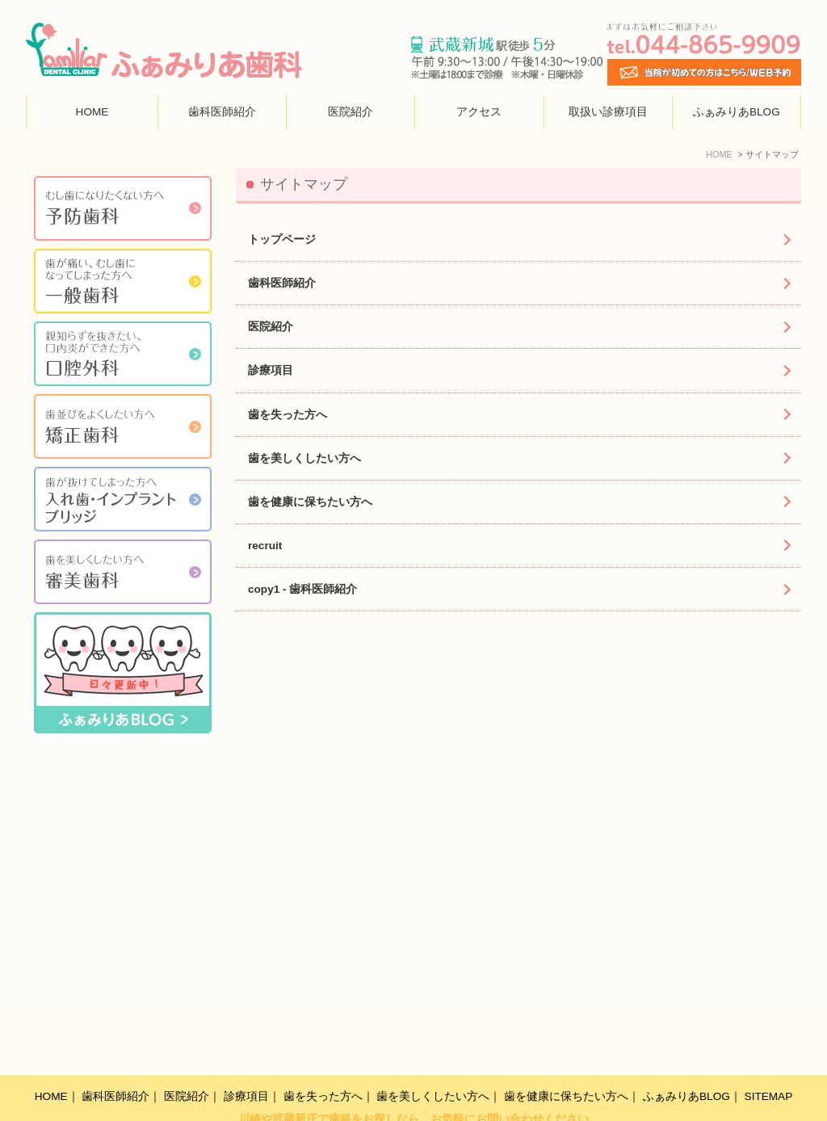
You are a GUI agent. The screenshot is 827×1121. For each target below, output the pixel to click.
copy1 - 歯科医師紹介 (302, 589)
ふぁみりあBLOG (736, 112)
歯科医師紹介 (222, 112)
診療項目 (270, 370)
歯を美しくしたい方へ (304, 458)
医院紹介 (350, 112)
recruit (265, 546)
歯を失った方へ (287, 415)
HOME (92, 112)
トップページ (282, 239)
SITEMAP (769, 1062)
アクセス (479, 112)
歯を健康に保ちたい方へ (310, 502)
